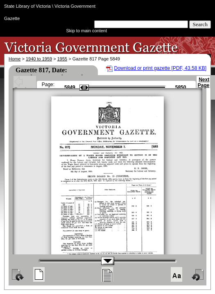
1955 (62, 58)
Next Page (203, 86)
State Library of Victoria (27, 6)
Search (200, 24)
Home (14, 58)
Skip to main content (86, 30)
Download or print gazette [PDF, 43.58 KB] (160, 68)
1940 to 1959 (39, 58)
